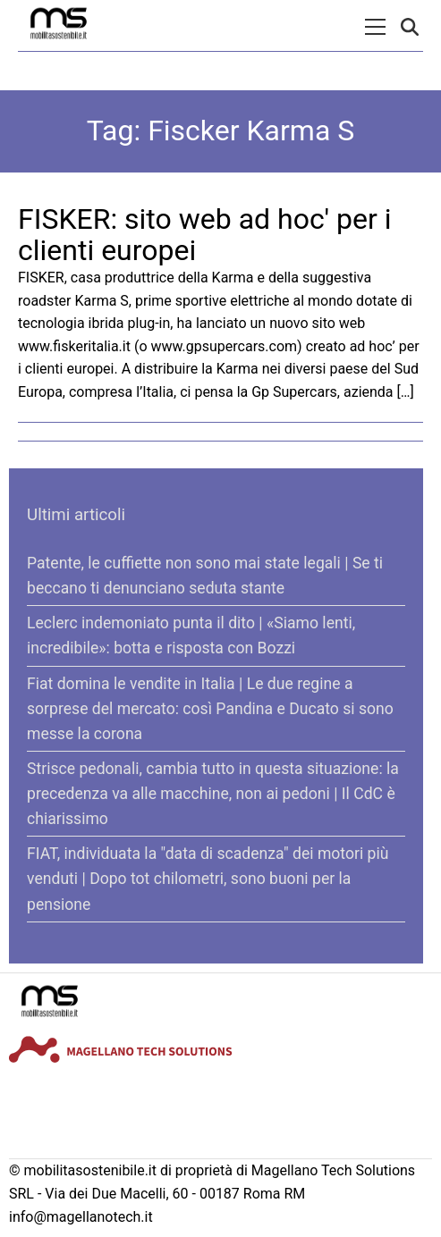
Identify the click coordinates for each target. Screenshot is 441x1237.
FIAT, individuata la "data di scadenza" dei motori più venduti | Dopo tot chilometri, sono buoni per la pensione (207, 879)
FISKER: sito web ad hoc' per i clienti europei (205, 234)
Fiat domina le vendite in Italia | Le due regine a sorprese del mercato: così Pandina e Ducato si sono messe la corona (210, 709)
